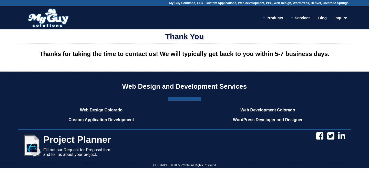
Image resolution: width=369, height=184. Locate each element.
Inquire (340, 18)
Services (301, 19)
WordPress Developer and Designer (268, 120)
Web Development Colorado (267, 110)
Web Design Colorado (101, 110)
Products (273, 19)
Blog (322, 18)
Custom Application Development (101, 120)
